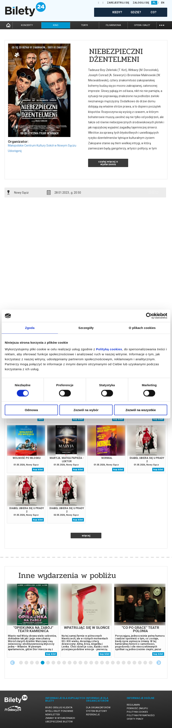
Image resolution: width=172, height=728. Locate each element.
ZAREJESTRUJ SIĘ (118, 2)
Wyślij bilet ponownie (59, 711)
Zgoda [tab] (30, 328)
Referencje (93, 714)
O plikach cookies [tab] (142, 328)
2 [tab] (27, 663)
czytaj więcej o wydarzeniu (108, 163)
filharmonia (113, 25)
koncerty (27, 25)
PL (154, 2)
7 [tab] (54, 663)
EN (162, 2)
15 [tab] (97, 663)
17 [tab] (108, 663)
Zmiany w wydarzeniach (60, 718)
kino (55, 25)
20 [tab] (124, 663)
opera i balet (142, 25)
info (153, 192)
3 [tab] (32, 663)
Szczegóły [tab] (85, 328)
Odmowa (31, 410)
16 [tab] (102, 663)
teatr (84, 25)
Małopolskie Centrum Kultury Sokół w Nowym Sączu (42, 145)
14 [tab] (91, 663)
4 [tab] (37, 663)
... (162, 24)
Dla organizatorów (98, 707)
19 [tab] (118, 663)
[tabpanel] (32, 621)
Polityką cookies (109, 349)
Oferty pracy (135, 719)
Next (158, 662)
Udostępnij (15, 151)
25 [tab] (151, 663)
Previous (12, 662)
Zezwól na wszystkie (140, 410)
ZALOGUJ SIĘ (141, 2)
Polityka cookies (137, 712)
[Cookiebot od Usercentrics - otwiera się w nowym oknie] (149, 316)
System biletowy (96, 711)
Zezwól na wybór (86, 410)
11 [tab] (75, 663)
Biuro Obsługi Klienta (58, 707)
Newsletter (52, 714)
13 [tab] (86, 663)
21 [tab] (129, 663)
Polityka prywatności (141, 715)
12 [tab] (81, 663)
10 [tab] (70, 663)
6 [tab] (48, 663)
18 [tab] (113, 663)
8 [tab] (59, 663)
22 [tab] (135, 663)
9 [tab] (64, 663)
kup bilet (78, 419)
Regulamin (133, 705)
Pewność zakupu (137, 708)
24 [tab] (145, 663)
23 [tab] (140, 663)
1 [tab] (21, 663)
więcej (86, 535)
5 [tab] (43, 663)
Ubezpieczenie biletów (59, 721)
